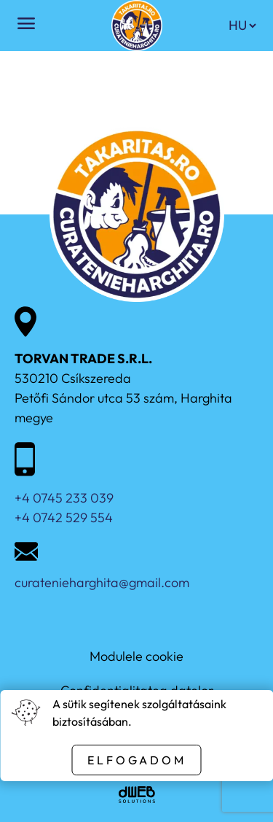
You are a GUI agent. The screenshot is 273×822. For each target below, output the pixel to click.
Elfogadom (136, 760)
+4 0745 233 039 (64, 497)
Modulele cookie (136, 656)
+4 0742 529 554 (64, 517)
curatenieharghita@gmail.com (102, 582)
